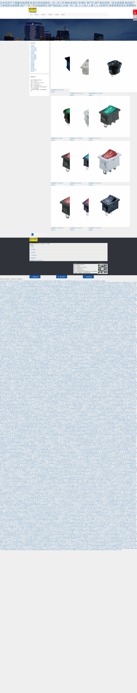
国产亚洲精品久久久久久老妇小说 (34, 486)
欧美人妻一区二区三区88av (10, 479)
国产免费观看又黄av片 (35, 416)
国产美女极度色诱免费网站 (39, 419)
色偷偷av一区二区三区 (6, 496)
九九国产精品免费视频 (95, 293)
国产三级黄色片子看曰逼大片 (90, 298)
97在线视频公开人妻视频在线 (27, 437)
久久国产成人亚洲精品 (124, 385)
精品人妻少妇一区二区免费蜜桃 (30, 534)
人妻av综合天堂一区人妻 (54, 309)
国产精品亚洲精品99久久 (108, 303)
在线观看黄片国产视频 (10, 405)
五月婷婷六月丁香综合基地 (15, 324)
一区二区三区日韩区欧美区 (13, 285)
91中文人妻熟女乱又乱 (48, 298)
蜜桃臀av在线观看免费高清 (36, 304)
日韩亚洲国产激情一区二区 (59, 490)
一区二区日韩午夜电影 (37, 398)
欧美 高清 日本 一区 (82, 366)
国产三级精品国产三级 (24, 516)
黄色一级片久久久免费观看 (21, 482)
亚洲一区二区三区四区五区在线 (100, 385)
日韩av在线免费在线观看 (62, 349)
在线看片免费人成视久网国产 (77, 525)
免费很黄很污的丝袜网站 (9, 300)
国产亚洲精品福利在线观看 (111, 334)
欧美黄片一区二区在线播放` (80, 297)
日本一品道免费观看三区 (15, 489)
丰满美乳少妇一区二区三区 (36, 285)
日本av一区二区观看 (87, 356)
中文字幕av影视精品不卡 (18, 500)
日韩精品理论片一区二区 (66, 416)
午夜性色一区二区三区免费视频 (122, 440)
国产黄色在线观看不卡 (35, 292)
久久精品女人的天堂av (52, 485)
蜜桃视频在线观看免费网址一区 (72, 311)
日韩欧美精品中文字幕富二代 (47, 489)
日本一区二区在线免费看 (17, 283)
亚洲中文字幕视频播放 (84, 440)
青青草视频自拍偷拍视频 (63, 545)
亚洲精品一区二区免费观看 (69, 430)
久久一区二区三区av (124, 485)
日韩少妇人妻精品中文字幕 (18, 367)
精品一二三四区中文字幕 (36, 505)
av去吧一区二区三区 (25, 324)
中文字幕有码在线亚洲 (110, 537)
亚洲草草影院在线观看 (37, 293)
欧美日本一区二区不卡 (117, 512)
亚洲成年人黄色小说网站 (67, 434)
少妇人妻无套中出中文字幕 (128, 353)
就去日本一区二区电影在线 (23, 418)
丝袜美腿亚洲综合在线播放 (122, 318)
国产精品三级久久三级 (49, 420)
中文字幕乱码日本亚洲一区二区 (125, 504)
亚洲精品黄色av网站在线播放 (36, 318)
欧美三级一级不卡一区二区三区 (126, 390)
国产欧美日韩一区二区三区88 (96, 423)
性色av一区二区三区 (108, 323)
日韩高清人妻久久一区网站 (95, 351)
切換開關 (32, 68)
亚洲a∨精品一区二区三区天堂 (100, 427)
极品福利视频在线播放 (62, 419)
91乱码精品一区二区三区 (77, 287)
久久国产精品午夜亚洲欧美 (52, 415)
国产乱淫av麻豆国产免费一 (44, 429)
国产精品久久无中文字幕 (76, 478)
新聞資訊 (57, 14)
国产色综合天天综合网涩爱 (51, 526)
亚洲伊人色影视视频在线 (59, 425)
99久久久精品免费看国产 (54, 518)
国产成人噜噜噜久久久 (89, 292)
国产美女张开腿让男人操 (11, 311)
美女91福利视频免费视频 (22, 404)
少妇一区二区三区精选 (54, 341)
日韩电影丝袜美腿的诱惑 (52, 286)
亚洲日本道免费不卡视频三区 (82, 342)
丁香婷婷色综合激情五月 (102, 340)
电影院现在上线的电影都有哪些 (30, 431)
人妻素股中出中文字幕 (5, 357)
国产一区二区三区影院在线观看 (108, 315)
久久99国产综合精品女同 (22, 394)
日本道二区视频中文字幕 (81, 383)
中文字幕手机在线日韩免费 (100, 292)
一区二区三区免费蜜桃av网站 (76, 422)
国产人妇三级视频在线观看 (103, 383)
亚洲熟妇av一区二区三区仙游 (86, 329)
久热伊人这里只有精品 (119, 304)
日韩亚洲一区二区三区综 (46, 530)
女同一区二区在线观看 (87, 422)
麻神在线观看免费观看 (41, 477)
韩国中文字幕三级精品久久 (45, 393)
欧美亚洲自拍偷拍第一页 (69, 298)
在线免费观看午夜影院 (75, 282)
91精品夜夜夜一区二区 (20, 386)
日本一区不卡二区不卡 (82, 355)
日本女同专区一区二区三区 (60, 457)
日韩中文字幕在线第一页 (82, 527)
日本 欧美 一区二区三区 (86, 333)
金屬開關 (32, 64)
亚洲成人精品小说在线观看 (34, 530)
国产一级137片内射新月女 (19, 329)
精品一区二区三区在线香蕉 (128, 512)
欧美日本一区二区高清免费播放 (28, 494)
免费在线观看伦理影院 (118, 293)
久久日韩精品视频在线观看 (99, 287)
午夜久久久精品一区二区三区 (100, 499)
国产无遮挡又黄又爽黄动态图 (17, 379)
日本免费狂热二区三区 (117, 296)
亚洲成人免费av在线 (112, 374)
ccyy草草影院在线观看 (94, 359)
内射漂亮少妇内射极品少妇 (59, 472)
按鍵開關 (32, 52)
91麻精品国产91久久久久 (66, 412)
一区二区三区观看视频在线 (101, 457)
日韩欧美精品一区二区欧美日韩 (127, 477)
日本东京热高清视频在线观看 (105, 352)
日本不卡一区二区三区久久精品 (41, 356)
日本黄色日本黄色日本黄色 (59, 311)
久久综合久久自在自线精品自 (56, 368)
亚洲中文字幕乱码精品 (24, 372)
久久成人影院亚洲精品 (60, 405)
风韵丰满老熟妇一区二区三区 (113, 411)
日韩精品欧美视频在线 (127, 471)
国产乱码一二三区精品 (120, 431)
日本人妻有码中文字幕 (119, 497)
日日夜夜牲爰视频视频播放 (37, 342)
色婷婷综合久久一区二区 (49, 340)
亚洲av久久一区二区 (98, 451)
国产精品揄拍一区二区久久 (126, 509)
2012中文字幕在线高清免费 (39, 441)
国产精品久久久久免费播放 (30, 359)
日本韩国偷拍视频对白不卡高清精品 (38, 331)
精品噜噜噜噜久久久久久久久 (58, 516)
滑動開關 (32, 65)
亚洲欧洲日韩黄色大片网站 (109, 516)
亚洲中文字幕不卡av (80, 470)
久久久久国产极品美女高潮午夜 (67, 297)
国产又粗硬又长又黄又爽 (77, 412)
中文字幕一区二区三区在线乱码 (100, 412)
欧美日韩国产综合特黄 (27, 423)
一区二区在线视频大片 (32, 449)
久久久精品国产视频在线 (80, 530)
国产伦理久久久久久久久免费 (6, 448)
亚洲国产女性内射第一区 (128, 283)
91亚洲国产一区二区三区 (107, 508)
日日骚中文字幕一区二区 (62, 366)
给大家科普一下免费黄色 (114, 548)
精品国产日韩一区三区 (120, 308)
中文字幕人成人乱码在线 (125, 479)
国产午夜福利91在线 (30, 448)
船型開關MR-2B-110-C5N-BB (57, 89)
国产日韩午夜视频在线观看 (77, 390)
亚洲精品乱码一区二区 (80, 314)
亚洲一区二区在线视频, (104, 294)
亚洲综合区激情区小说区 (48, 293)
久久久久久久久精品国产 (37, 311)
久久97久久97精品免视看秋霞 (75, 319)
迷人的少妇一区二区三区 (51, 466)
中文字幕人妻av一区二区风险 (120, 285)
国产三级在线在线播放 (126, 407)
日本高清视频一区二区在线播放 (128, 316)
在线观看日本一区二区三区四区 (109, 456)
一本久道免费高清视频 (84, 352)
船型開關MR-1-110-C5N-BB (95, 228)
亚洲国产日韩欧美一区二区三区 (46, 386)
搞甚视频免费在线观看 (96, 372)
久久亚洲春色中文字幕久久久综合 (62, 304)
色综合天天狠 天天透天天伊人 (115, 448)
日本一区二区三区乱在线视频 (76, 415)
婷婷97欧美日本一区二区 (19, 309)
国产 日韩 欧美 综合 (60, 359)
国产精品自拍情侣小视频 (128, 355)
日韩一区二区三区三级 (84, 296)
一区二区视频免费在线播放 (108, 422)
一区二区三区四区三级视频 (119, 483)
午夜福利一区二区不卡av (125, 457)
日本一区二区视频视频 (16, 312)
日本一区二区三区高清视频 (86, 285)
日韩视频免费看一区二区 (36, 294)
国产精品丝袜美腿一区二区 (114, 509)
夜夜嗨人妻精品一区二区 (48, 360)
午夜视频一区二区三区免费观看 (123, 451)
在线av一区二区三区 (114, 507)
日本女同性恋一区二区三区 (47, 490)
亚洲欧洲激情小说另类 (112, 297)
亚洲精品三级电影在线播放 (51, 374)
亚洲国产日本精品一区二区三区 (10, 525)
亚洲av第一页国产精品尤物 (85, 372)
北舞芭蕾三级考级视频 (76, 427)
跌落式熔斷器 (32, 252)
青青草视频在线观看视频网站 (11, 323)
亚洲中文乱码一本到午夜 (111, 531)
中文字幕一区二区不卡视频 (60, 437)
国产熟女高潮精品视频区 (62, 394)
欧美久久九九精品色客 (127, 386)
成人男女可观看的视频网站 (48, 375)
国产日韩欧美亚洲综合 (128, 393)
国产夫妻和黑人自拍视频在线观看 (88, 492)
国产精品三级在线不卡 (115, 289)
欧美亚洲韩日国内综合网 (127, 433)
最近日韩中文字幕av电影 (101, 453)
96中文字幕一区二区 (10, 434)
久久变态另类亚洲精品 (69, 523)
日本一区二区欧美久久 (43, 412)
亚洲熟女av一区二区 (117, 494)
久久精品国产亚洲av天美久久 (40, 334)
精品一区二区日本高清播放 (116, 463)
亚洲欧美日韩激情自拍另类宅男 (93, 408)
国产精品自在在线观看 (92, 370)
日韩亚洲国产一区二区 (81, 408)
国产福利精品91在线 (32, 330)
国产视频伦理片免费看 (12, 418)
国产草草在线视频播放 (12, 449)
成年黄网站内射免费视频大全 (114, 534)
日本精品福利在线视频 (56, 525)
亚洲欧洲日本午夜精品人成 (83, 468)
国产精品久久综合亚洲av (17, 297)
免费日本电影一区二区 (64, 546)
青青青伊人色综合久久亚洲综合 (114, 444)
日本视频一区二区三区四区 (8, 286)
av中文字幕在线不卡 (26, 478)
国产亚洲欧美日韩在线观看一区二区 (68, 324)
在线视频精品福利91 (9, 293)
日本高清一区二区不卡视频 (59, 456)
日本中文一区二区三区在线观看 (86, 361)
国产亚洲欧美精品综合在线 (74, 285)
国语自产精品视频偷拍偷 (34, 372)
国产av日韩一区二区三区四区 (109, 468)
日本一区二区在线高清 (47, 408)
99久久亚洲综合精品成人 (50, 296)
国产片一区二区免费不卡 (96, 462)
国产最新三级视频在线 (130, 490)
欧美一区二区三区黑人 (99, 504)
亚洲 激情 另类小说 (21, 385)
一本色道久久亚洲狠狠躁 (85, 482)
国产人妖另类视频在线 (55, 444)
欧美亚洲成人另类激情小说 (43, 546)
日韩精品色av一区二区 (87, 319)
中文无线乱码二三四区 (16, 337)
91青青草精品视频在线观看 (121, 474)
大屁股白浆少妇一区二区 (91, 438)
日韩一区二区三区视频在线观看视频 (11, 307)
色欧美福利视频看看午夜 (11, 404)
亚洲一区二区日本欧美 (72, 348)
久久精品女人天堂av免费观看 (53, 289)
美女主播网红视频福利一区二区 (88, 374)
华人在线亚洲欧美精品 (128, 351)
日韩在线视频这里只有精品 (48, 285)
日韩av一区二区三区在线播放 (19, 351)
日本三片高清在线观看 (19, 527)
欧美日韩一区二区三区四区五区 (96, 344)
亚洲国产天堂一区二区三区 (76, 504)
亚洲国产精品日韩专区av (43, 309)
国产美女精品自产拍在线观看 (53, 290)
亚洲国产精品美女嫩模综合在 (21, 411)
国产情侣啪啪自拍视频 (57, 452)
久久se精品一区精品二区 (40, 494)
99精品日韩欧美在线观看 (53, 326)
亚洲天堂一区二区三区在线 (116, 371)
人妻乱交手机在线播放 (60, 357)
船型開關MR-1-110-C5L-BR (57, 183)
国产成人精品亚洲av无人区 (106, 357)
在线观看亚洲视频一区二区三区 (52, 488)
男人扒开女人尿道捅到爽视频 (8, 287)
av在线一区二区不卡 (39, 378)
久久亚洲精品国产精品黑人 (59, 294)
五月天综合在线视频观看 (26, 353)
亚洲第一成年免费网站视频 (44, 536)
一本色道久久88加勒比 (95, 460)
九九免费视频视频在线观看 (110, 318)
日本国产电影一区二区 (95, 379)
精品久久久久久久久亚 (77, 414)
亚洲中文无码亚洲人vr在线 (59, 293)
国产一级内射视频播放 (38, 481)
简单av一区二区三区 (68, 400)
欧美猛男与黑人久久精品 (52, 422)
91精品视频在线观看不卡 (88, 451)
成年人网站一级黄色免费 (35, 392)
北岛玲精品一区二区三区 (108, 488)
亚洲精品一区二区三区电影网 (64, 385)
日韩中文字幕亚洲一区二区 (9, 499)
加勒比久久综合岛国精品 (71, 549)
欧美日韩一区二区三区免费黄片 (65, 330)
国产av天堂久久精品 (73, 455)
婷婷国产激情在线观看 (70, 486)
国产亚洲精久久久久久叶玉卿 (103, 364)
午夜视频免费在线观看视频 (84, 379)
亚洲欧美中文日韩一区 (7, 546)
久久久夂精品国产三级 (96, 330)
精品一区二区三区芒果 (30, 329)
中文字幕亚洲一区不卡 (110, 337)
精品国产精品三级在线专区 (130, 408)
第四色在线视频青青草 (85, 467)
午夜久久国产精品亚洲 (44, 411)
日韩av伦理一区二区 (120, 360)
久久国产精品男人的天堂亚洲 (90, 326)
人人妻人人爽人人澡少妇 (64, 433)
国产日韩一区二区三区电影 (102, 519)
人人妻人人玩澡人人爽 (49, 405)
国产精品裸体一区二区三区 (74, 333)
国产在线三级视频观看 (130, 378)
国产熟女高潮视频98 (98, 309)
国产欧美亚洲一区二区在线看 (46, 292)
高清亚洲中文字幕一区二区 (72, 437)
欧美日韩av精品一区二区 (47, 472)
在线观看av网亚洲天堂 (71, 344)
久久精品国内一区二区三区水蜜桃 (57, 371)
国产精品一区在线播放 (97, 483)
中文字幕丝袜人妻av (6, 381)
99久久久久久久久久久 (14, 451)
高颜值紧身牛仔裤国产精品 (59, 541)
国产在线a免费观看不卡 (23, 370)
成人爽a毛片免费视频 (112, 340)
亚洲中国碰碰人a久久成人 (106, 379)
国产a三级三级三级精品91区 (29, 355)
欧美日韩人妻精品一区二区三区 (94, 475)
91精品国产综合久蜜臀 (38, 425)
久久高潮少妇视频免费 (110, 360)
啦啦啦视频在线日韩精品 (80, 430)
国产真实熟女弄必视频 (95, 283)
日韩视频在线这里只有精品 (83, 351)
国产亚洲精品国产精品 (38, 527)
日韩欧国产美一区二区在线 (100, 420)
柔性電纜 (32, 246)
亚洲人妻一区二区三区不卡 (104, 500)
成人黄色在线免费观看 (37, 409)
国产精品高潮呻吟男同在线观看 (11, 426)
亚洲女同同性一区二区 (52, 427)
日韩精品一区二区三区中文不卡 (104, 326)
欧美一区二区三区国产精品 (87, 286)
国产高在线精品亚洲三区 (98, 304)
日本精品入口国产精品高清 (84, 293)
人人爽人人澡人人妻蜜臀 (41, 545)
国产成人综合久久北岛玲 (64, 449)
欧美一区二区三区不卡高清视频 (26, 441)
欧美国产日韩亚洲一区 (100, 537)
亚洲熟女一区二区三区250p (52, 492)
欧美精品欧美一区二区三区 (128, 296)
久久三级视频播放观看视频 (24, 426)
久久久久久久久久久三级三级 (77, 320)
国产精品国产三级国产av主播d (68, 331)
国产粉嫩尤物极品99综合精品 (36, 298)
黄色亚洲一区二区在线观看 (103, 370)
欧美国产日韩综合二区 (48, 378)
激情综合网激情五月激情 (114, 314)
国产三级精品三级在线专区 (20, 303)
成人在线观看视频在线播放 (95, 397)
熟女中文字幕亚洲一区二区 (44, 414)
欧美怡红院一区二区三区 (101, 530)
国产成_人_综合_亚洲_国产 (61, 379)
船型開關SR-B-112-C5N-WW (76, 138)
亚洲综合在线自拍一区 (10, 401)
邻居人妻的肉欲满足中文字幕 (35, 375)
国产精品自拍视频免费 (82, 294)
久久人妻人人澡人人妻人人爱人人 (103, 435)
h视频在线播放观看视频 (32, 303)
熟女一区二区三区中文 (83, 448)
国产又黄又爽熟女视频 (112, 298)
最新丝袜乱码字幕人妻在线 (97, 478)
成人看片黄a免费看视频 (47, 515)
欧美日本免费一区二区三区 (110, 459)
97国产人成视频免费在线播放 (71, 515)
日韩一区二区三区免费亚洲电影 (34, 335)
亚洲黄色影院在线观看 (13, 400)
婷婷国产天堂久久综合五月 (91, 340)
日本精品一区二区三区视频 (106, 283)
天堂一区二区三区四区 (34, 520)
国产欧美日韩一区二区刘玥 (68, 346)
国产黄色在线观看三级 (14, 318)
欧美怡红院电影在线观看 (8, 301)
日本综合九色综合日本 (54, 453)
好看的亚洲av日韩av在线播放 (30, 518)
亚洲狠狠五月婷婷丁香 (56, 305)
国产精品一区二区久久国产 (127, 455)
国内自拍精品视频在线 (80, 438)
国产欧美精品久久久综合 (52, 330)
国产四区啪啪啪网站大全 (92, 345)
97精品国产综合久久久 (81, 345)
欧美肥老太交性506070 (54, 356)
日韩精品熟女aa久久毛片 (40, 492)
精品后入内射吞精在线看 (50, 544)
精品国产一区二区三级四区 (87, 334)
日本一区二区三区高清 (23, 514)
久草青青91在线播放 (63, 397)
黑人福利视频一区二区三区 (68, 514)
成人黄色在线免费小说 (85, 283)
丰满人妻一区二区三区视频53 (30, 305)
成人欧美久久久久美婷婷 (11, 315)
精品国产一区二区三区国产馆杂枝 (103, 416)
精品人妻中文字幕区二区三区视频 (17, 333)
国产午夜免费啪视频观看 (66, 287)
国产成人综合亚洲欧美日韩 (59, 353)
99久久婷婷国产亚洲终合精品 (80, 418)
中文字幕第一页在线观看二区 (58, 300)
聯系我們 (63, 14)
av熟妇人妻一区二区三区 (97, 285)
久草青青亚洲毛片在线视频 (29, 545)
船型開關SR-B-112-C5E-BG (57, 138)
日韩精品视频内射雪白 (109, 377)
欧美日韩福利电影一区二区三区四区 (102, 426)
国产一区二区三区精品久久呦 (127, 289)
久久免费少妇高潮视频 (43, 470)
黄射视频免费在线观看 (83, 540)
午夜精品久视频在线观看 (126, 367)
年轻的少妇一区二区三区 (85, 477)
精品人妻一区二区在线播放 (15, 345)
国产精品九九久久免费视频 (69, 342)
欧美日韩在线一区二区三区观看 (53, 494)
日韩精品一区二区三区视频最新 (115, 290)
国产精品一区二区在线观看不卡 (45, 314)
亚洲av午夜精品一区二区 (90, 316)
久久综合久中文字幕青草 (115, 401)
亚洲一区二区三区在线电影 (71, 294)
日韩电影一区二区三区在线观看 (18, 356)
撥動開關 (32, 67)
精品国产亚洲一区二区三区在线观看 (99, 505)
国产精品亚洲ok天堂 (104, 425)
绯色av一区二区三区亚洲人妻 (32, 496)
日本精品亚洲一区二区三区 (116, 331)
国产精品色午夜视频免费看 (56, 514)
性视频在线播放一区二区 (111, 300)
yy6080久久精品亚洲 (11, 394)
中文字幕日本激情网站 (57, 483)
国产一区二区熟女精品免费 (71, 363)
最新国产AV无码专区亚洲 (33, 371)
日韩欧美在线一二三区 (127, 366)
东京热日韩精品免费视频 (22, 414)
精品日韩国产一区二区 (106, 527)
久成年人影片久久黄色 (68, 451)
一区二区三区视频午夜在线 (17, 431)
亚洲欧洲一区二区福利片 (35, 508)
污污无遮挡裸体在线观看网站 (37, 382)
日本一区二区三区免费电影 (113, 375)
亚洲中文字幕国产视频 (58, 342)
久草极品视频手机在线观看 (113, 361)
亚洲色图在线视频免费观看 (100, 545)
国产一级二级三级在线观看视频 (42, 364)
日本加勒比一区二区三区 (30, 287)
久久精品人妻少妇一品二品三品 (96, 468)
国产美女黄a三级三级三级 (122, 319)
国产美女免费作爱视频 (58, 298)
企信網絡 (48, 243)
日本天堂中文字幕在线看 (91, 411)
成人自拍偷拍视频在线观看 (62, 455)
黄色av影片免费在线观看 (109, 356)
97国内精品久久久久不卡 (5, 304)
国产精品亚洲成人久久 (53, 303)
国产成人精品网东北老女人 (109, 286)
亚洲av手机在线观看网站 (11, 335)
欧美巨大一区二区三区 (27, 440)
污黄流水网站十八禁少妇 (112, 368)
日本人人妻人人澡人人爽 (96, 544)
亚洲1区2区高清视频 (35, 345)
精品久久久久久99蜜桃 (18, 433)
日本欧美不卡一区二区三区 (104, 371)
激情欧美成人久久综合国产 (91, 444)
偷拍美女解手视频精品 (82, 441)
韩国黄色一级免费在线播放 (106, 408)
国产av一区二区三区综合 (113, 403)
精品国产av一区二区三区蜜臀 (58, 335)
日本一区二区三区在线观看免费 (118, 312)
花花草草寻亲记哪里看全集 (95, 512)
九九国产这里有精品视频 (85, 394)
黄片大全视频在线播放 (127, 529)
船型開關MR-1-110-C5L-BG (95, 138)
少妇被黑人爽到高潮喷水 (86, 419)
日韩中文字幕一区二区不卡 (13, 459)
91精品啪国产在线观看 (122, 305)
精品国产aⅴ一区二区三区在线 (92, 314)
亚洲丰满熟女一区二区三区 (92, 346)
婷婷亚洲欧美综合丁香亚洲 (87, 290)
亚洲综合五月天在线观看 (44, 434)
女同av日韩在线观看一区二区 (19, 448)
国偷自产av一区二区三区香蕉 (19, 346)
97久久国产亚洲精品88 (84, 359)
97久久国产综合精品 (122, 345)
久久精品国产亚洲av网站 (94, 549)
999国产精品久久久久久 (63, 511)
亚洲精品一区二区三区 (35, 315)
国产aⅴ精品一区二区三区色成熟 (91, 542)
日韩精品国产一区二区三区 (71, 353)
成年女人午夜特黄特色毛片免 (96, 456)
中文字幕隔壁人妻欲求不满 (77, 435)
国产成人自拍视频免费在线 (14, 468)
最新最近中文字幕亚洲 (65, 309)
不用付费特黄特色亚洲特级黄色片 (101, 290)
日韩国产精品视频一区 (28, 282)
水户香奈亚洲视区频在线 (103, 335)
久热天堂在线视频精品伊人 (27, 337)
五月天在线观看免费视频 (114, 405)
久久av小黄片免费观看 (21, 470)
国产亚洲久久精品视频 (53, 433)
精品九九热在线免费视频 (118, 462)
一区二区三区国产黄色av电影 (43, 377)
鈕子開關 (32, 45)
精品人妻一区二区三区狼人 (56, 429)
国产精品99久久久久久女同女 (25, 457)
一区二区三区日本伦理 (39, 357)
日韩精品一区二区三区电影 (101, 403)
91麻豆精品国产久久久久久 (18, 538)
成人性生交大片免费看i (94, 322)
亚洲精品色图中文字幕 (129, 429)
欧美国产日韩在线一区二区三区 (93, 289)
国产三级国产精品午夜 (14, 383)
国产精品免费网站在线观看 (107, 351)
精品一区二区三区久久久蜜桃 (115, 346)
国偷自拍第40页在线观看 (11, 452)
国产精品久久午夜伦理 (89, 305)
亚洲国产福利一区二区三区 (78, 292)
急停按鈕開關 (33, 69)
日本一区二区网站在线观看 (65, 320)
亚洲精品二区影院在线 (69, 335)
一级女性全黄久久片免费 (5, 342)
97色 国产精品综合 (6, 353)
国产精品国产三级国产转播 (24, 292)
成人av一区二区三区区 (37, 400)
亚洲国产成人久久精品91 (41, 286)
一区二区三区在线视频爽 (63, 467)
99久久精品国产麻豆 (131, 422)
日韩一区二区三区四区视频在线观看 (26, 290)
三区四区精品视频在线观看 (53, 320)
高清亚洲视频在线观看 (45, 416)
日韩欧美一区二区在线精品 (44, 346)
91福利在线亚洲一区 (90, 426)
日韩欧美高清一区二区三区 (69, 470)
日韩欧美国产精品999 (107, 494)
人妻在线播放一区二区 (105, 392)
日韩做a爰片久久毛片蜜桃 (62, 319)
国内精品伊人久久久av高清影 (20, 301)
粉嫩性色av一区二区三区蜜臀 (120, 475)
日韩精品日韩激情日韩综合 (118, 352)
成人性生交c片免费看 (118, 442)
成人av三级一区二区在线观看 (12, 382)
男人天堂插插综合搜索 (39, 283)
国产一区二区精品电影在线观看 (76, 546)
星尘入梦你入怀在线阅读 (70, 314)
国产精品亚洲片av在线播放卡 (37, 340)
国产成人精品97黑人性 (79, 305)
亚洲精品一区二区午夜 (31, 377)
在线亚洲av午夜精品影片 (51, 319)
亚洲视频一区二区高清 (110, 282)
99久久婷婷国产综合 (76, 330)
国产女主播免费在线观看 (124, 361)
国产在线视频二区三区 (46, 392)
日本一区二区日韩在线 (41, 445)
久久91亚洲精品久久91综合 (85, 378)
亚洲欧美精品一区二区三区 (16, 440)
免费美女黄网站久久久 (27, 438)
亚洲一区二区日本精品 (99, 308)
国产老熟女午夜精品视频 (85, 544)
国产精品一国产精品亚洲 (43, 301)
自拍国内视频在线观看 (46, 335)
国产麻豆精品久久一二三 (27, 360)
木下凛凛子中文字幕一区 (52, 282)
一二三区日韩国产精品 (38, 337)
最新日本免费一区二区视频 (77, 308)
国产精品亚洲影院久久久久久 (17, 477)
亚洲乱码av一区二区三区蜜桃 (61, 420)
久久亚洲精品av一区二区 (70, 423)
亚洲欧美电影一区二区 (103, 345)
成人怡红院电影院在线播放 (130, 304)
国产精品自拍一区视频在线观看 (64, 427)
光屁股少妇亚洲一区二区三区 (58, 515)
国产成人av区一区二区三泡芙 (20, 475)
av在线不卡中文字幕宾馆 (82, 446)
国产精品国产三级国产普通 (35, 300)
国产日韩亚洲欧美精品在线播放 (72, 440)
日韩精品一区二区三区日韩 (115, 316)
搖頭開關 (32, 46)
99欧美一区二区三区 (117, 349)
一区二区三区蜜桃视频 (74, 303)
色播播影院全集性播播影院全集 (71, 323)
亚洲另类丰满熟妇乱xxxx (94, 389)
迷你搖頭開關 (33, 50)
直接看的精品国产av (15, 304)
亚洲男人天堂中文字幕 (131, 475)
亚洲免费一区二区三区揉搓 (65, 301)
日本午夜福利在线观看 (26, 296)
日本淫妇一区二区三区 (42, 485)
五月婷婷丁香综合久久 (120, 437)
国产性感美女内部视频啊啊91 (120, 377)
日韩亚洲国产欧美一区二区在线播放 (22, 462)
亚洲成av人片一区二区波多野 (107, 293)
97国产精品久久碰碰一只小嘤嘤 (66, 356)
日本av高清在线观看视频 (99, 414)
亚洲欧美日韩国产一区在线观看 (60, 348)
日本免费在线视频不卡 (113, 345)
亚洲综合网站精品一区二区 (106, 386)
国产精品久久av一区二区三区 (125, 403)
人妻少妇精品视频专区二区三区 (21, 341)
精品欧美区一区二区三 (51, 501)
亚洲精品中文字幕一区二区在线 (8, 314)
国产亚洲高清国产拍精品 (118, 357)
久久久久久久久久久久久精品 (63, 485)
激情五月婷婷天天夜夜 (26, 345)
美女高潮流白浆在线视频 (76, 301)
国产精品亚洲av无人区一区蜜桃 (49, 349)
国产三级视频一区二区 (99, 327)
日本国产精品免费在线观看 (64, 308)
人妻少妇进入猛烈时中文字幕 (40, 390)
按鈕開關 (32, 53)
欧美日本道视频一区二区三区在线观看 (21, 298)
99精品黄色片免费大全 (122, 464)
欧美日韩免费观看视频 (33, 341)
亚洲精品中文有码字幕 (105, 407)
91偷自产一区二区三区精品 (101, 381)
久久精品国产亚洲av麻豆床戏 (51, 471)
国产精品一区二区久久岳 (39, 471)
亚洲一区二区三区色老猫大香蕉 (32, 386)
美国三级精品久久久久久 (117, 283)
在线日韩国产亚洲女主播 (71, 389)
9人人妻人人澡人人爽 (40, 359)
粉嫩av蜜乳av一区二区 (88, 459)
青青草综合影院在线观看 (89, 320)
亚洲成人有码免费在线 (13, 290)
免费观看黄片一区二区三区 (119, 323)
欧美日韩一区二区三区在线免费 (34, 482)
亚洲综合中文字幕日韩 (119, 488)
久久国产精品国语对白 (19, 287)
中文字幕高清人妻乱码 (26, 489)
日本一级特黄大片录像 (22, 449)
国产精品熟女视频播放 (64, 290)
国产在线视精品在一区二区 (7, 474)
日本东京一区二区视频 (15, 464)
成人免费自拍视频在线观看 (34, 474)
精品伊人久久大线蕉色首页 (70, 322)
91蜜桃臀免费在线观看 (7, 503)
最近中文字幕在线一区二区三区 (70, 351)
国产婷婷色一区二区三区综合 (103, 507)
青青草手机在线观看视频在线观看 (82, 315)
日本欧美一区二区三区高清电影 (45, 418)
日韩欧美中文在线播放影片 (45, 351)
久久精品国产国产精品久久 (80, 341)
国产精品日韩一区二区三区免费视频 (114, 433)
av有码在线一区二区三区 (62, 337)
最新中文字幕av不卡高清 (94, 404)
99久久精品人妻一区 (42, 289)
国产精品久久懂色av (69, 340)
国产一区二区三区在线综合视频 (94, 355)
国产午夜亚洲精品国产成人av (54, 287)
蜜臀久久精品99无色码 (114, 481)
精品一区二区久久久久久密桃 (61, 370)
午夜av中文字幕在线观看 (73, 337)
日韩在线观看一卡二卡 (105, 482)
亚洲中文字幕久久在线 (126, 392)
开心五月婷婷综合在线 (48, 425)
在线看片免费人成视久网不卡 (92, 430)
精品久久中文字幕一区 (98, 485)
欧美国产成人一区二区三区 (13, 444)
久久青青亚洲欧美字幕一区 (58, 398)
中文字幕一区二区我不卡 (62, 283)
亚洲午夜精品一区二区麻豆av (67, 305)
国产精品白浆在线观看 (53, 449)
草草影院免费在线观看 (85, 312)
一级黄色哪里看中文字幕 (41, 320)
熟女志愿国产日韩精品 (114, 294)
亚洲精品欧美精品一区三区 (70, 375)
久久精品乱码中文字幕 (46, 426)
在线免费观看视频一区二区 (53, 431)
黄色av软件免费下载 (78, 523)
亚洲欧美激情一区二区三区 (113, 470)
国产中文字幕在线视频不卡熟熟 (41, 403)
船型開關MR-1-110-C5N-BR (57, 228)
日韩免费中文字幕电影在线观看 (75, 420)
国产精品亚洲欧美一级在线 (13, 441)
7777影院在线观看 (9, 422)
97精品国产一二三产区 (6, 283)
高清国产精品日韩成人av (96, 333)
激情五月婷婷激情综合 (127, 503)
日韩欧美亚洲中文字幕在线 (48, 400)
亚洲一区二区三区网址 (73, 318)
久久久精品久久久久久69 (17, 282)
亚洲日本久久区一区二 (106, 398)
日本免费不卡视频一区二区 (60, 446)
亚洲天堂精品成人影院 (87, 388)
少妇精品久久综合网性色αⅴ (71, 392)
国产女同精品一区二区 (17, 423)
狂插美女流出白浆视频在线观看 (12, 516)
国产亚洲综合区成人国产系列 (62, 296)
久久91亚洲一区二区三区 (44, 444)
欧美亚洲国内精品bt (57, 292)
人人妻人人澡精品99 (74, 352)
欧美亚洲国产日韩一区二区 (87, 485)
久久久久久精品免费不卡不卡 (26, 419)
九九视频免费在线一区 (49, 382)
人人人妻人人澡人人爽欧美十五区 (116, 320)
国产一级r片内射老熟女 (74, 296)
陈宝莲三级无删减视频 (10, 412)
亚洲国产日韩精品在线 (132, 388)
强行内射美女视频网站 (23, 507)
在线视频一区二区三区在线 (16, 357)
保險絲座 (32, 71)
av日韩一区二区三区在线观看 (124, 298)
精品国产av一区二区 (40, 385)
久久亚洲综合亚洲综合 (124, 294)
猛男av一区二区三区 (96, 378)
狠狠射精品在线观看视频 (13, 372)
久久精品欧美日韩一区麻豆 (38, 457)
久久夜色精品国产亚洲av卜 (113, 530)
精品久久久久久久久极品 (95, 296)
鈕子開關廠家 (32, 249)
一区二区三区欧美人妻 (102, 411)
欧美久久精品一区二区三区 (73, 367)
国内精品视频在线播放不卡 (80, 346)
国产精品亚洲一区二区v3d (73, 394)
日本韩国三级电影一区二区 (59, 363)
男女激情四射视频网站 (14, 456)
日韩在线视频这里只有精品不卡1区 (128, 446)
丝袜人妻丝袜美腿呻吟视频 (73, 283)
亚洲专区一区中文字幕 (126, 383)
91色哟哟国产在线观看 (56, 426)
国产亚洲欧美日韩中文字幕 (48, 304)
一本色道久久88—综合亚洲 (72, 307)
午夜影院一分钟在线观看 (84, 318)
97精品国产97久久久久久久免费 (61, 318)
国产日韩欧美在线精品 (92, 486)
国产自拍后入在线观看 (59, 375)
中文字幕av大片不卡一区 (121, 341)
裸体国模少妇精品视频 (114, 322)
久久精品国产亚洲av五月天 (83, 389)
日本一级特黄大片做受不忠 (63, 374)
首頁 (31, 14)
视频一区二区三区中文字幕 (109, 445)
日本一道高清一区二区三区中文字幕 (126, 344)
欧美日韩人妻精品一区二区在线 (17, 483)
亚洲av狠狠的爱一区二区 (80, 289)
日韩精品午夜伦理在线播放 (46, 479)
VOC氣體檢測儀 (33, 255)
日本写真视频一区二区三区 (49, 344)
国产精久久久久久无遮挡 (13, 344)
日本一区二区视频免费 (115, 466)
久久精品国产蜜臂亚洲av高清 (112, 287)
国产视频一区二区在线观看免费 (23, 349)
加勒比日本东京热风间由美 (51, 366)
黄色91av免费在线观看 (78, 356)
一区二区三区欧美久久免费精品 (18, 381)
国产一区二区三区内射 (93, 375)
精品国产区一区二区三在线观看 (93, 393)
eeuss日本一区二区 (125, 534)
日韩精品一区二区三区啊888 (87, 304)
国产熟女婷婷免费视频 (104, 322)
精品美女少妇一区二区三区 (126, 370)
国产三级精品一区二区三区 (89, 481)
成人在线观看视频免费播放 (32, 397)
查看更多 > (53, 91)
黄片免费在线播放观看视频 (56, 346)
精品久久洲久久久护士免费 (43, 453)
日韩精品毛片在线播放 (16, 296)
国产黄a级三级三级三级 (70, 401)
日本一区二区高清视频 (36, 489)
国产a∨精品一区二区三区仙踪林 (98, 337)
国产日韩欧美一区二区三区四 (38, 459)
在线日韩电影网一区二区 (48, 318)
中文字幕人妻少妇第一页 (99, 533)
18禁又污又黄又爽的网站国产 (32, 314)
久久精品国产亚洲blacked (106, 353)
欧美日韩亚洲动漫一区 (125, 411)
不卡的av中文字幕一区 (59, 316)
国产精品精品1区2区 (19, 534)
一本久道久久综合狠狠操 (89, 545)
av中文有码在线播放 (44, 324)
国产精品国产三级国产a (17, 398)
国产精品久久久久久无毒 (106, 538)
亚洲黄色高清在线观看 (93, 405)
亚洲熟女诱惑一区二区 (30, 364)
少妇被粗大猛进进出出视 (112, 400)
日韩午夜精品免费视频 (33, 504)
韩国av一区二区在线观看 (96, 515)
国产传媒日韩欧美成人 (38, 312)
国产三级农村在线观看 (93, 548)
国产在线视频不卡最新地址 (38, 493)
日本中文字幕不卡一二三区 (80, 335)
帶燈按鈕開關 (33, 57)
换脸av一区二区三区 (4, 331)
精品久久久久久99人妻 (130, 323)
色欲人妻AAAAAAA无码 (17, 390)
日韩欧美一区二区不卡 (73, 448)
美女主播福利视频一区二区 (129, 372)
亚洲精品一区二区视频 (120, 282)
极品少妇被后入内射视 (26, 366)
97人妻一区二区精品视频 (20, 286)
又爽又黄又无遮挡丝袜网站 (126, 314)
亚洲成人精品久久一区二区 (6, 282)
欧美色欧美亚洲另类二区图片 (53, 297)
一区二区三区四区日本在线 (66, 499)
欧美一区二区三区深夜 (110, 431)
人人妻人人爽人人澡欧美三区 (22, 348)
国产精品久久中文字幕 (72, 508)
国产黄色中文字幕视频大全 (37, 430)
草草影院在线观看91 (67, 505)
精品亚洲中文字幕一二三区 (28, 316)
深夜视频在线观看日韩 (98, 286)
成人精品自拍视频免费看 (64, 431)
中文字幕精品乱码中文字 (93, 294)
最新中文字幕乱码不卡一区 (40, 290)
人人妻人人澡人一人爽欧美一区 (82, 538)
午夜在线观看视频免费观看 (26, 460)
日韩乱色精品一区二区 (41, 333)
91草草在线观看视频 (122, 340)
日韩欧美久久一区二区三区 (75, 286)
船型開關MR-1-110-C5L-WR (95, 183)
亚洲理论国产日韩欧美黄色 (88, 309)
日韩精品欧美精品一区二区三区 (55, 355)
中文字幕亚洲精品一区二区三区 (22, 520)
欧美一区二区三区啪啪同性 (22, 388)
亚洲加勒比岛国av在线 (29, 378)
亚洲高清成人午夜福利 (45, 474)
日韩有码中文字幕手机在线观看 (86, 311)
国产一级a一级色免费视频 (44, 401)
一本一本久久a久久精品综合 (115, 383)
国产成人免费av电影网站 (101, 396)
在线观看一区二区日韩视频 (82, 375)
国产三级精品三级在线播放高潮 (45, 483)
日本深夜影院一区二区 (127, 527)
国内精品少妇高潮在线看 (30, 385)
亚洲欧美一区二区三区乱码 (12, 370)
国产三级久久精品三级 (116, 455)
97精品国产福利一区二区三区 (50, 337)
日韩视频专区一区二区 (101, 400)
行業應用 (50, 14)
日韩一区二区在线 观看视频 (32, 531)
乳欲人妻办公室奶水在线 (15, 353)
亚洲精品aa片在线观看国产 (7, 329)
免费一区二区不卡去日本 (65, 488)
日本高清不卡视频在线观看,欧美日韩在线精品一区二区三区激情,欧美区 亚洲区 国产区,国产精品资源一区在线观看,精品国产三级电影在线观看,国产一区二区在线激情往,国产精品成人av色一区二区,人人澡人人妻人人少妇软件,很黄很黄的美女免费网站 (68, 4)
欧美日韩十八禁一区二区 (89, 327)
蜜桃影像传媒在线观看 (95, 357)
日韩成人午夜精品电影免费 (73, 329)
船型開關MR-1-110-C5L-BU (76, 183)
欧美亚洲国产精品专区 (132, 330)
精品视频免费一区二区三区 (128, 449)
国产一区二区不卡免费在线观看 (22, 300)
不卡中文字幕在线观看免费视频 (68, 426)
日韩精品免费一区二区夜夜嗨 (108, 324)
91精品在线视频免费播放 (75, 537)
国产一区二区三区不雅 (107, 333)
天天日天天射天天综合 (39, 308)
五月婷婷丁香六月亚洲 (5, 305)
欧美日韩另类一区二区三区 (55, 364)
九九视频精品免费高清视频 (89, 453)
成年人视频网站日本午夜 (68, 429)
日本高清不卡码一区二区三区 (58, 404)
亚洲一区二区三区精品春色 (7, 298)
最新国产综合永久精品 (96, 477)
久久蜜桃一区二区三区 (83, 338)
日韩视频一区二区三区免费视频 (89, 396)
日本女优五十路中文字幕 (24, 285)
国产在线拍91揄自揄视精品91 (72, 378)
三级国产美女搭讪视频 (116, 404)
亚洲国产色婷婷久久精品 (99, 431)
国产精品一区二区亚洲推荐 (98, 437)
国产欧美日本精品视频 (91, 297)
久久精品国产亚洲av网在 (60, 527)
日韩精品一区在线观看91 (8, 411)
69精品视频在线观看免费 (68, 381)
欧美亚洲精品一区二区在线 (75, 374)
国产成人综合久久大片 (30, 405)
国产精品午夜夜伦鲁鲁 (105, 289)
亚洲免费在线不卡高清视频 (122, 292)
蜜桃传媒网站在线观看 (93, 331)
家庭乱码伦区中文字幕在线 (74, 511)
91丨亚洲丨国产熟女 (11, 445)
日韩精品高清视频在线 (51, 307)
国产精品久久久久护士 (63, 477)
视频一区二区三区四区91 (88, 308)
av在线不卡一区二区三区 (65, 453)
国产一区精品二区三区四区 (15, 374)
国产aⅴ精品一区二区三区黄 (34, 348)
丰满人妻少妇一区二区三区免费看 (111, 344)
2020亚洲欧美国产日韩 (107, 409)
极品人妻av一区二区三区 (91, 368)
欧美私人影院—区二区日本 (129, 311)
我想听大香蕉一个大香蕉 (124, 507)
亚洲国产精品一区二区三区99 (53, 361)
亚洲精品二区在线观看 (22, 511)
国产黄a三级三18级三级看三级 (90, 507)
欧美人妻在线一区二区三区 (60, 378)
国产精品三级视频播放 (5, 389)
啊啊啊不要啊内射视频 (41, 319)
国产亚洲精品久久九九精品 (11, 497)
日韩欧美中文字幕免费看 (119, 303)
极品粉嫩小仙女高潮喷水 (88, 287)
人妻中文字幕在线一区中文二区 (72, 357)
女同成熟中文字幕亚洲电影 (116, 426)
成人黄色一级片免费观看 (129, 363)
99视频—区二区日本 (89, 516)
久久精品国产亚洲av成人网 (25, 383)
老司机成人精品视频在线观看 (74, 349)
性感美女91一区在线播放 (100, 282)
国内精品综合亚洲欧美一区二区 (123, 309)
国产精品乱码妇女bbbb (58, 383)
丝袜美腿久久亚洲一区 (95, 482)
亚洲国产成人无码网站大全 (94, 307)
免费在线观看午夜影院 (65, 459)
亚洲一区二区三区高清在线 (30, 477)
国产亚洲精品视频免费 (119, 389)
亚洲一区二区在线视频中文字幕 (124, 427)
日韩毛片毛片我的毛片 (126, 441)
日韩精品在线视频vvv (87, 301)
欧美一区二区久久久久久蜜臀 (6, 327)
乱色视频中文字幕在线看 (18, 308)
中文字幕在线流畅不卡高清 (52, 333)
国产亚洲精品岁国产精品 (95, 353)
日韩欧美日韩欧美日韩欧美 (17, 355)
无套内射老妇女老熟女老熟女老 (41, 509)
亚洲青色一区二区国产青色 (78, 416)
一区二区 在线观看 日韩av (16, 389)
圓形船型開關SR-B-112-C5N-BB (95, 93)
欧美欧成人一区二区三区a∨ (65, 334)
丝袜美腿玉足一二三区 (42, 330)
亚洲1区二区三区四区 (17, 316)
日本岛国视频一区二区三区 (82, 404)
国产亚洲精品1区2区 (28, 367)
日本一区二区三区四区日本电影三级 (27, 427)
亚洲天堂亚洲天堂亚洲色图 (107, 330)
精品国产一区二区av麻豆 (92, 493)
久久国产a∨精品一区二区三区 (103, 438)
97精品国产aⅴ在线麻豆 (12, 377)
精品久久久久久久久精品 (20, 499)
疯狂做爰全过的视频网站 (34, 368)
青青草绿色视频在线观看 (16, 478)
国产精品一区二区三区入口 (68, 475)
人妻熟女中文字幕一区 (75, 488)
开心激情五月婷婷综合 (18, 293)
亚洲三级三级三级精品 (14, 331)
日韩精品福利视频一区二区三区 (127, 364)
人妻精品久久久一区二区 (119, 378)
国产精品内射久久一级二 (82, 405)
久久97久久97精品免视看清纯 (76, 459)
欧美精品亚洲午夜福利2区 (40, 327)
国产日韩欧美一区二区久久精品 (51, 308)
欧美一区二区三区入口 (127, 290)
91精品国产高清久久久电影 (121, 286)
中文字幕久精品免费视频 (91, 364)
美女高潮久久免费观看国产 (29, 467)
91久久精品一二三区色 (72, 370)
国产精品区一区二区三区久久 (31, 453)
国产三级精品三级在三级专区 (97, 323)
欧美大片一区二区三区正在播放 (14, 437)
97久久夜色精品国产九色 (48, 353)
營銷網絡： (43, 243)
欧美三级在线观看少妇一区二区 (107, 307)
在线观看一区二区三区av (121, 518)
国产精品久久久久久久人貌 (93, 348)
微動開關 (32, 63)
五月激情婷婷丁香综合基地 (116, 438)
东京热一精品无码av (16, 494)
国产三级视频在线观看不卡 (123, 505)
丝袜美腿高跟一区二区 (110, 327)
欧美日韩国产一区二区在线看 (125, 381)
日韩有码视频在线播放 (50, 359)
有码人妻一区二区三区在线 (71, 409)
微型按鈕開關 (33, 56)
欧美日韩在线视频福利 (95, 312)
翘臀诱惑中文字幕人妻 (117, 366)
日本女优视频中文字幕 (42, 361)
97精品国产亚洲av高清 (69, 300)
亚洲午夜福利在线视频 (110, 440)
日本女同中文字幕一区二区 (108, 515)
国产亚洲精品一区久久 (122, 400)
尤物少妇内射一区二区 (9, 415)
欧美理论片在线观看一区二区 (10, 393)
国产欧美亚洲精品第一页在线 (13, 549)
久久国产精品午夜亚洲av (79, 340)
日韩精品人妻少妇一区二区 (15, 471)
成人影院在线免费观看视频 (52, 477)
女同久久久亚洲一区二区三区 (85, 490)
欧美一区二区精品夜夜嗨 (9, 455)
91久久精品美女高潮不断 (97, 494)
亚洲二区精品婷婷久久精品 (59, 463)
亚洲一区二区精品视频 (106, 503)
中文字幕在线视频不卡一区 (48, 446)
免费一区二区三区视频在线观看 (22, 352)
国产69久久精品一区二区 (24, 331)
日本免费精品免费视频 (28, 540)
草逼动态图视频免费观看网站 (79, 434)
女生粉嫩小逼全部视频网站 (39, 363)
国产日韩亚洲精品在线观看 (53, 334)
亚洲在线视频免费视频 (67, 377)
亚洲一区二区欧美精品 (38, 541)
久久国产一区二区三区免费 (25, 382)
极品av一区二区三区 (17, 360)
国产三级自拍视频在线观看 (130, 360)
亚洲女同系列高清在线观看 (76, 385)
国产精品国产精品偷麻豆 (8, 486)
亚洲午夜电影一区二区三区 (92, 418)
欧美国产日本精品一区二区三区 (102, 320)
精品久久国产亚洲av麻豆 (95, 526)
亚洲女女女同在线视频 (101, 368)
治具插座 (32, 61)
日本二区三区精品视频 (122, 300)
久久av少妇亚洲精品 (76, 494)
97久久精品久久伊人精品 (80, 401)
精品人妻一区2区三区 (117, 386)
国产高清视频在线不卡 (65, 361)
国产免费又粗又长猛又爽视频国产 (24, 311)
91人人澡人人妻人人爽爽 (33, 401)
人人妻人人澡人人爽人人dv (85, 303)
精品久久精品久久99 (67, 388)
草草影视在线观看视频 (46, 525)
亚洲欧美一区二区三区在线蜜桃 (51, 493)
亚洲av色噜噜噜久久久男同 (6, 494)
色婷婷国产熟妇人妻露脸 (52, 467)
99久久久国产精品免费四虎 (90, 416)
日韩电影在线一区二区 (41, 338)
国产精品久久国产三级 (116, 326)
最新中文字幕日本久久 (17, 509)
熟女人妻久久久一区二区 (90, 300)
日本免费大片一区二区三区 (50, 283)
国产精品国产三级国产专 (130, 303)
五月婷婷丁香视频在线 (27, 389)
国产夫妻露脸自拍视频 (91, 530)
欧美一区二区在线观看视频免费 (58, 462)
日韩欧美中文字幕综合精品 (95, 315)
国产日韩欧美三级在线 (75, 431)
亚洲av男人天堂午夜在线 (25, 490)
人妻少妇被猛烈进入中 (116, 416)
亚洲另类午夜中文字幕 (115, 348)
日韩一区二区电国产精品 (33, 507)
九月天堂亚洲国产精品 (53, 496)
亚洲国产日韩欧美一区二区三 (60, 367)
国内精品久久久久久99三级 (78, 452)
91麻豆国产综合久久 (47, 423)
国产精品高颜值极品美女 (66, 327)
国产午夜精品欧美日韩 (93, 338)
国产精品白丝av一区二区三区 (10, 375)
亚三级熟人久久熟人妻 (85, 511)
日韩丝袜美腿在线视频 (103, 314)
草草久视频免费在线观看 (43, 449)
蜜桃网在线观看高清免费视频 (51, 468)
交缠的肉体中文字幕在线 (81, 497)
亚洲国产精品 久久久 (97, 388)
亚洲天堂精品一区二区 (62, 329)
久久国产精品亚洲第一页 (88, 533)
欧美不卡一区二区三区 (8, 346)
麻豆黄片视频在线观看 (84, 386)
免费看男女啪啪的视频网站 (113, 457)
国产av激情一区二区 (56, 522)
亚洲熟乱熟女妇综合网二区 (75, 492)
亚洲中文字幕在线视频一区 (18, 361)
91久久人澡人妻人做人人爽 (127, 349)
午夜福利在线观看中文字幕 (18, 338)
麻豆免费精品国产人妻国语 (94, 479)
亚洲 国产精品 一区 (72, 471)
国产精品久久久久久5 (29, 492)
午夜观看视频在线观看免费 (129, 430)
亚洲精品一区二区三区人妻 (6, 338)
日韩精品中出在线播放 (96, 442)
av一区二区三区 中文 (97, 422)
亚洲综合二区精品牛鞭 (84, 397)
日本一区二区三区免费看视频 (83, 344)
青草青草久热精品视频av (75, 304)
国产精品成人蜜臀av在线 (43, 341)
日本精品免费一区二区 (79, 542)
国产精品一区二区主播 (46, 300)
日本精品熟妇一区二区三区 (41, 297)
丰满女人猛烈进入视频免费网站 (111, 504)
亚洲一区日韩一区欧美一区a (65, 403)
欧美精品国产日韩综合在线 (126, 348)
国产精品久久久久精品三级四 (43, 542)
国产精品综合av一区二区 (110, 394)
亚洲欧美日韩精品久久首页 (87, 427)
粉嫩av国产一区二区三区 (7, 453)
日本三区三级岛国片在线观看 (110, 309)
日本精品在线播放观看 (112, 427)
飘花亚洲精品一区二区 (87, 483)
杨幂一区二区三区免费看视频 (31, 309)
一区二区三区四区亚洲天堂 (58, 314)
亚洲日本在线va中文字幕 (92, 371)
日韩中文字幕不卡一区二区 (129, 293)
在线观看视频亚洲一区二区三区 (56, 411)
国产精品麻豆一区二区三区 (75, 290)
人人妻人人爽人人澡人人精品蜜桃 (67, 341)
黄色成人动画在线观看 (67, 452)
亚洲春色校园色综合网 (35, 324)
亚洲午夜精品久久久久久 (108, 329)
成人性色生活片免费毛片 (95, 386)
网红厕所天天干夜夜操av (30, 466)
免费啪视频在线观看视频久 (82, 324)
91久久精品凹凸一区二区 (10, 385)
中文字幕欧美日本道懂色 (8, 289)
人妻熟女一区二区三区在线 (130, 519)
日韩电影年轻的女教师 (40, 374)
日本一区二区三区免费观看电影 (40, 326)
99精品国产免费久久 (38, 316)
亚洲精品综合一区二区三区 (46, 315)
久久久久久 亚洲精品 (69, 541)
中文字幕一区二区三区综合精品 (26, 344)
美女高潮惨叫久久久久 (69, 398)
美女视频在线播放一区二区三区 (121, 544)
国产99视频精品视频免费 (32, 497)
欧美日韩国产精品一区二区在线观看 (127, 418)
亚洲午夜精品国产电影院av (106, 429)
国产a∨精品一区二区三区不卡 (108, 388)
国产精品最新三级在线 (11, 368)
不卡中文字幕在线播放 (79, 360)
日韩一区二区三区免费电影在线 (91, 470)
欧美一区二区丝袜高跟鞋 (116, 342)
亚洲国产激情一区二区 (84, 512)
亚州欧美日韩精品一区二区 (94, 540)
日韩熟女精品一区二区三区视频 (38, 478)
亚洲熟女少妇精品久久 (109, 304)
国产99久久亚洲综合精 (122, 297)
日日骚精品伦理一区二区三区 (107, 397)
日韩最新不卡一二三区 (93, 529)
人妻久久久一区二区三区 (118, 333)
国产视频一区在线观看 (124, 481)
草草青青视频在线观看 (93, 367)
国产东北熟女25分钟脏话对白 (18, 364)
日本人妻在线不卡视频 (83, 307)
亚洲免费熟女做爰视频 (12, 407)
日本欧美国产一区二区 (115, 392)
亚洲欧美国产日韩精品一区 (99, 433)
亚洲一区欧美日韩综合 (48, 311)
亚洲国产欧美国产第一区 (119, 460)
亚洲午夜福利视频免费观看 (17, 435)
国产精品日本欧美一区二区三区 (87, 282)
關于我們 (37, 14)
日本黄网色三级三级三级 (5, 438)
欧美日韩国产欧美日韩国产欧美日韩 (30, 322)
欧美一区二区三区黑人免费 (128, 331)
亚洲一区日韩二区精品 (20, 405)
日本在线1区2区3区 (28, 293)
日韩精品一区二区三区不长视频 (80, 500)
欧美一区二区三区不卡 (31, 319)
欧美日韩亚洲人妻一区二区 (41, 287)
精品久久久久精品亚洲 (104, 418)
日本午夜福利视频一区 (26, 442)
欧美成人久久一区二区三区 (22, 536)
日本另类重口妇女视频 (17, 420)
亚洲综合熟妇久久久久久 (116, 529)
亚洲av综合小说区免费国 (7, 334)
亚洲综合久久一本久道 (11, 388)
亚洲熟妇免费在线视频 (124, 526)
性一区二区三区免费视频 (121, 459)
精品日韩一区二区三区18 (105, 404)
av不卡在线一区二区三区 (22, 330)
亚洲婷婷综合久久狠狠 (71, 446)
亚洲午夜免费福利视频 (19, 359)
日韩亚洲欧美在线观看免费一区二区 (97, 440)
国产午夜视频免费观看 (30, 286)
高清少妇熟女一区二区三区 (33, 393)
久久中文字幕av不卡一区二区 (48, 464)
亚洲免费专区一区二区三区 (23, 537)
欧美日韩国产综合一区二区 (33, 411)
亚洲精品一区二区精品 (18, 526)
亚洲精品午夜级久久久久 (12, 292)
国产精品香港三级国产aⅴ (40, 467)
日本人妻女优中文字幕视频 (22, 533)
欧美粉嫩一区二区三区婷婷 (84, 407)
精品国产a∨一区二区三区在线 (121, 307)
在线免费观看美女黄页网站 (120, 397)
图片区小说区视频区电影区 (73, 372)
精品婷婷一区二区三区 (69, 316)
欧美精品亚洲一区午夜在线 (93, 489)
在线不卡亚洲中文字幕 (88, 412)
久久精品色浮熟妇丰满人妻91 (63, 501)
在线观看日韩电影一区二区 (122, 374)
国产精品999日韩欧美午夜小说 (102, 316)
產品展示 (43, 14)
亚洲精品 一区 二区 (49, 363)
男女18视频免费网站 (21, 445)
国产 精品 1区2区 (66, 483)
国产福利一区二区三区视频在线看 (128, 326)
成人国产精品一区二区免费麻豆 (127, 466)
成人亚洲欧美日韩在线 (33, 388)
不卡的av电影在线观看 (62, 445)
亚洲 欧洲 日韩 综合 (79, 298)
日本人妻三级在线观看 (95, 463)
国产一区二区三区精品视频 (83, 456)
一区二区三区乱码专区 (78, 531)
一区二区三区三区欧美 (25, 464)
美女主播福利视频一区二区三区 (61, 285)
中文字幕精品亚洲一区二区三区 (72, 359)
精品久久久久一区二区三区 (62, 338)
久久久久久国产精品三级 (127, 342)
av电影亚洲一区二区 (103, 375)
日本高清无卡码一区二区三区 (82, 548)
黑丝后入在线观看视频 (58, 381)
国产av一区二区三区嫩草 (112, 453)
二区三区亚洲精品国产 (111, 292)
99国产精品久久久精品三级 (71, 462)
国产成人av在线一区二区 (103, 405)
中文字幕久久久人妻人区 (7, 322)
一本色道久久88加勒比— (90, 519)
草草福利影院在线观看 (27, 446)
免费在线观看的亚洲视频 (22, 335)
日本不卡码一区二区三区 (109, 437)
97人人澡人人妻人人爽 (48, 342)
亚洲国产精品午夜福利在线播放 (38, 366)
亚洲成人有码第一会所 (17, 334)
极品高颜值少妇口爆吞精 (88, 385)
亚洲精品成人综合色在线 (63, 286)
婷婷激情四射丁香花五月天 (6, 361)
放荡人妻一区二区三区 (116, 482)
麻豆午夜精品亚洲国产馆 (94, 425)
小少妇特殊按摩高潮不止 (52, 435)
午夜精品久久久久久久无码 (105, 529)
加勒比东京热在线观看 (46, 451)
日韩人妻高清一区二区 (121, 315)
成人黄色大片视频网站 (61, 307)
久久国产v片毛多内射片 (7, 319)
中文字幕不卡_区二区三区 (110, 414)
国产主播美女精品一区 (7, 316)
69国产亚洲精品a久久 (27, 409)
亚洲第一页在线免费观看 (63, 492)
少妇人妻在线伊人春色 (110, 518)
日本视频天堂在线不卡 (53, 397)
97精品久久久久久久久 (129, 359)
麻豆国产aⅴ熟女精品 (58, 360)
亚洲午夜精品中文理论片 (48, 367)
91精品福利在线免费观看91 (88, 504)
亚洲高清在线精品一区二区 (127, 335)
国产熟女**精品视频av (103, 448)
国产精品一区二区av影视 (63, 303)
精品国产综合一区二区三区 (113, 385)
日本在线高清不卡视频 (91, 383)
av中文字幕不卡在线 (115, 477)
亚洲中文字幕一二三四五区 (106, 393)
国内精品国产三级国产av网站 (30, 361)
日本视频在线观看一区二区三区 (106, 359)
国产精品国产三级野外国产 (67, 364)
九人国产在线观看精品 (28, 526)
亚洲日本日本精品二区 (124, 287)
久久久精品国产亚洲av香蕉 (40, 307)
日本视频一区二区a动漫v (74, 312)
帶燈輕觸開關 (33, 58)
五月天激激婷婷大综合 (55, 414)
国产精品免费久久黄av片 (44, 371)
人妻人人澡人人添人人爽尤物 (14, 430)
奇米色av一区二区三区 (27, 501)
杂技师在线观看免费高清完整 (72, 490)
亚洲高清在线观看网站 (73, 366)
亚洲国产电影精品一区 (98, 329)
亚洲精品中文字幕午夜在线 (82, 382)
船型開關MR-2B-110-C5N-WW (76, 93)
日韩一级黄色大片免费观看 (117, 363)
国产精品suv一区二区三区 (63, 422)
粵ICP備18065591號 (38, 260)
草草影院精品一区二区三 (48, 316)
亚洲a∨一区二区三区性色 (28, 326)
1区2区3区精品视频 (74, 361)
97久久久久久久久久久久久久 (9, 523)
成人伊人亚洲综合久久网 (77, 481)
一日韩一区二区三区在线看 (34, 323)
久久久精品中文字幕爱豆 (124, 520)
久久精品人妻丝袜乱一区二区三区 (52, 459)
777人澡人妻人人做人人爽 (124, 322)
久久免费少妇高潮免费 (40, 379)
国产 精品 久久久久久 (76, 505)
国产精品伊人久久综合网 (99, 541)
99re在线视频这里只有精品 (58, 323)
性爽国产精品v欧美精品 (38, 423)
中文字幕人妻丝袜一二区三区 (60, 372)
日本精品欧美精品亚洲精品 (104, 338)
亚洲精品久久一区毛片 (40, 329)
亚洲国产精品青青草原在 (119, 359)
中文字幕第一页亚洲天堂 (14, 392)
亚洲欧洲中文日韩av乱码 (73, 379)
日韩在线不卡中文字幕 (106, 355)
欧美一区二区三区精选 (84, 425)
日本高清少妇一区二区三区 (64, 493)
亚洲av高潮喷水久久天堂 (7, 326)
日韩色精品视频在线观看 (32, 301)
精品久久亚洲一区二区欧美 (121, 472)
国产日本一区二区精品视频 (51, 329)
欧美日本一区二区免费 (45, 345)
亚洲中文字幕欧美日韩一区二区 (36, 352)
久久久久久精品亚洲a (122, 499)
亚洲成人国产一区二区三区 (59, 409)
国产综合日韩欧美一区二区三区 (46, 381)
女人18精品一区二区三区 (99, 518)
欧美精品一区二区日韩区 (105, 312)
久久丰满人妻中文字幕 (126, 396)
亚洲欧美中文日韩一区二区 (14, 493)
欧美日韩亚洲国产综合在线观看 (12, 457)
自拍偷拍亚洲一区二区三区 (118, 379)
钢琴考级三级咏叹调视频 (31, 445)
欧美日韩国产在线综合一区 (30, 500)
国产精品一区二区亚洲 (42, 422)
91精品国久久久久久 (118, 311)
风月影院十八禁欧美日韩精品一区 (46, 322)
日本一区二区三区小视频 (70, 371)
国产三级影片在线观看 (9, 429)
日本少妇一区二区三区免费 (99, 334)
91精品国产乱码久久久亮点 (98, 301)
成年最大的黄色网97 (33, 418)
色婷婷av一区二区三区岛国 (70, 382)
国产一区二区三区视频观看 (118, 429)
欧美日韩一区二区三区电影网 (29, 435)
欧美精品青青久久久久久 (27, 512)
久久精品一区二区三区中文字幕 (36, 407)
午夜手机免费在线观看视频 (70, 404)
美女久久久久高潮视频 (51, 338)
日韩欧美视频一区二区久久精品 (53, 327)
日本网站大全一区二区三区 (33, 434)
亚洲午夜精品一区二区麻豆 (128, 371)
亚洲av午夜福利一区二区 (106, 512)
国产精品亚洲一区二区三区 (106, 449)
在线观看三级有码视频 (79, 316)
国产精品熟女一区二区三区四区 (107, 389)
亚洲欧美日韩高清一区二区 (82, 479)
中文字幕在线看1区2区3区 (98, 377)
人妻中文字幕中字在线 (57, 388)
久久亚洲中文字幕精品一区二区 (81, 398)
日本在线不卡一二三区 (97, 349)
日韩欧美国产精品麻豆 (17, 294)
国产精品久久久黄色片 (108, 311)
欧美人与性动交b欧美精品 (9, 466)
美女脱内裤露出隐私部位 (18, 378)
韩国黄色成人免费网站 (13, 514)
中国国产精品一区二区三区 (88, 420)
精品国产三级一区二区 (20, 314)
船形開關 (32, 60)
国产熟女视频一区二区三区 (51, 385)
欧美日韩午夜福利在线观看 (28, 283)
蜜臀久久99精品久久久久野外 (36, 537)
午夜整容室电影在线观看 (16, 438)
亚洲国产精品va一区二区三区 (110, 301)
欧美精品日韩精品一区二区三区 (26, 481)
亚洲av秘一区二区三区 (25, 304)
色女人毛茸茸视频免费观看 (25, 505)
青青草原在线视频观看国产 (20, 429)
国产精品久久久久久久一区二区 (72, 442)
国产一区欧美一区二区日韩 (97, 472)
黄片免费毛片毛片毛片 (57, 505)
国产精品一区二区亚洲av (121, 388)
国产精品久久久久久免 (122, 301)
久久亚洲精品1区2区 (65, 509)
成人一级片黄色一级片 (76, 334)
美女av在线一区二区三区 (42, 303)
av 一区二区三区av (50, 437)
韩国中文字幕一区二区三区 (64, 282)
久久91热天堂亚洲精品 (6, 390)
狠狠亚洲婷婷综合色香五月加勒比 (56, 523)
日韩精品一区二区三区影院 (53, 533)
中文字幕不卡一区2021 (10, 348)
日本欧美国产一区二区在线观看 (40, 282)
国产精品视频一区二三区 (92, 441)
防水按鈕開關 (33, 54)
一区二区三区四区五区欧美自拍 (110, 464)
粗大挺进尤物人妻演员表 (59, 322)
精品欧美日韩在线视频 (25, 340)
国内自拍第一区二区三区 (117, 398)
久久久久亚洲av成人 (26, 294)
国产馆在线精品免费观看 (28, 425)
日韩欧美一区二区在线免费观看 (121, 329)
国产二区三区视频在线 (54, 301)
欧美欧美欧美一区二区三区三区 (85, 437)
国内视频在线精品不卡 (115, 338)
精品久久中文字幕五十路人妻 (20, 289)
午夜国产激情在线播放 (33, 414)
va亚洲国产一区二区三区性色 (71, 407)
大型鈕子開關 (33, 49)
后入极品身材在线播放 (8, 309)
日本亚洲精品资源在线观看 (115, 493)
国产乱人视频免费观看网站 (51, 478)
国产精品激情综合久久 (28, 488)
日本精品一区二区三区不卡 (12, 507)
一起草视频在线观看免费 (130, 356)
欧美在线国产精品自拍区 (97, 303)
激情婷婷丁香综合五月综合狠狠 (72, 425)
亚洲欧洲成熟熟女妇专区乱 (105, 455)
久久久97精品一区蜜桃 (32, 289)
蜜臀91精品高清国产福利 (38, 540)
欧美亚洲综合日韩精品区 (20, 455)
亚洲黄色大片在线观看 (38, 367)
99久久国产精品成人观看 (11, 414)
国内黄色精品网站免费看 (76, 396)
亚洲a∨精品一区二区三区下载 (47, 370)
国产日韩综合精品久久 (112, 505)
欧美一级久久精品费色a (38, 512)
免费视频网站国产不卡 (7, 545)
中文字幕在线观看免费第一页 (35, 408)
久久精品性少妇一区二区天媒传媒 (113, 420)
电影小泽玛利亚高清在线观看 (21, 463)
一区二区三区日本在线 (89, 531)
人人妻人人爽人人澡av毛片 (101, 390)
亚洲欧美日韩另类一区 (86, 494)
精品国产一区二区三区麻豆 (20, 415)
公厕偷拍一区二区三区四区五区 (6, 359)
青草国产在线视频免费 (17, 326)
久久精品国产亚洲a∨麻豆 (94, 466)
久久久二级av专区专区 (98, 311)
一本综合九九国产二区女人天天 (97, 394)
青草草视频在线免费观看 (8, 303)
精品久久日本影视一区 (105, 463)
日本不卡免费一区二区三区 (80, 514)
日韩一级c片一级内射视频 (63, 312)
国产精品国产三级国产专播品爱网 (50, 352)
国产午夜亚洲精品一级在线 (46, 323)
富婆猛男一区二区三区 (38, 344)
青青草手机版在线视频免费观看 (100, 361)
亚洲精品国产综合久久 (16, 366)
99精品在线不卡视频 (31, 320)
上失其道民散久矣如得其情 (28, 357)
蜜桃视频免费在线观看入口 (43, 475)
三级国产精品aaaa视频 (80, 300)
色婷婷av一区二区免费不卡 (34, 370)
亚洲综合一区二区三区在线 (59, 440)
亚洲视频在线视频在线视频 (29, 297)
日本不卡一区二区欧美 (115, 370)
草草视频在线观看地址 (126, 420)
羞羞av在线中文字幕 (6, 296)
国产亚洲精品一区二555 (106, 363)
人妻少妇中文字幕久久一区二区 (59, 508)
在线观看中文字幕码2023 (9, 371)
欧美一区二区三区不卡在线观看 (108, 341)
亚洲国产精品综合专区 (37, 446)
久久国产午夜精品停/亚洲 (60, 389)
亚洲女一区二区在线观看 (50, 448)
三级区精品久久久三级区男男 (84, 515)
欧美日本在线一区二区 (6, 396)
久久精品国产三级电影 (67, 292)
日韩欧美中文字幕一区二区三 (127, 338)
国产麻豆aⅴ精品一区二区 (92, 471)
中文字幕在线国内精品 (127, 426)
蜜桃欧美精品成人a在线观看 (72, 293)
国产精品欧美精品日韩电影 (73, 482)
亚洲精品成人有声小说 (42, 431)
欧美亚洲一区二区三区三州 (7, 308)
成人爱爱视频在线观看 (101, 300)
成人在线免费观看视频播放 (128, 463)
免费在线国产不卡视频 (82, 348)
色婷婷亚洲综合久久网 (118, 372)
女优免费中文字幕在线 (59, 382)
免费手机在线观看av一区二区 (82, 331)
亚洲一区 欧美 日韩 (61, 466)
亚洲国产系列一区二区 (27, 398)
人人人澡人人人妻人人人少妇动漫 (67, 289)
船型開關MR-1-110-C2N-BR (76, 228)
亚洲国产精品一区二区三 (115, 364)
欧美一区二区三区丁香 (80, 457)
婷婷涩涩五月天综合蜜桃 (60, 344)
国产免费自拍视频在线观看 (22, 368)
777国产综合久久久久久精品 (97, 445)
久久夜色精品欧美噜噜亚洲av (120, 330)
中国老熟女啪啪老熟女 (100, 360)
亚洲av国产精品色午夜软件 (6, 423)
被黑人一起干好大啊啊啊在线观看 (94, 341)
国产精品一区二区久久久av (21, 371)
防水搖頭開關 (33, 48)
